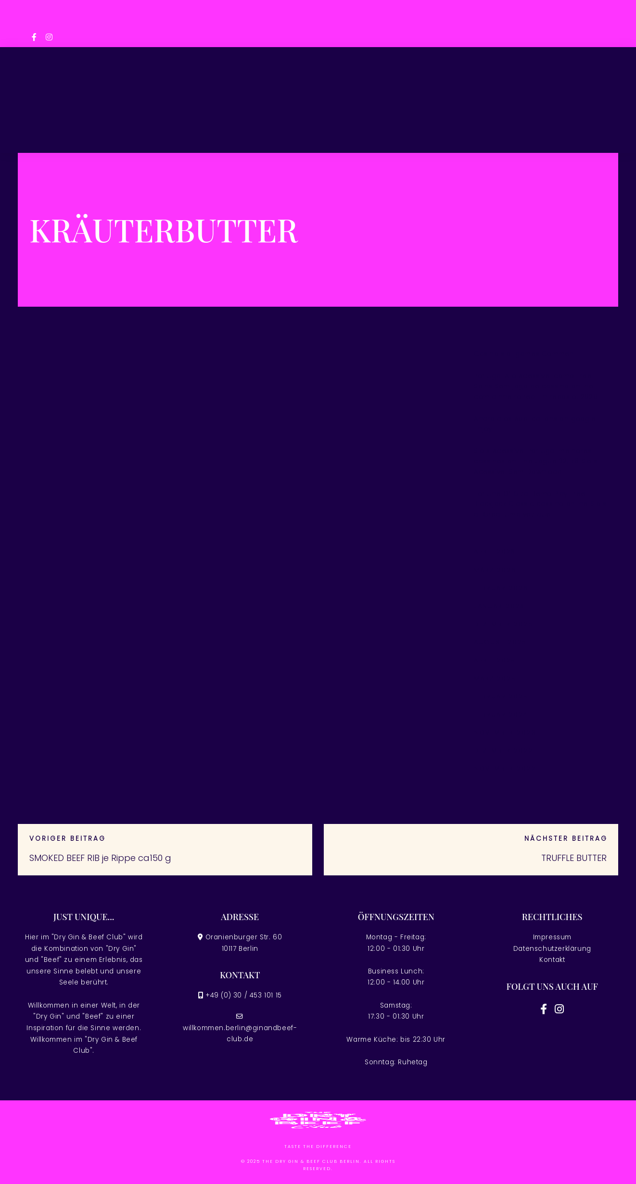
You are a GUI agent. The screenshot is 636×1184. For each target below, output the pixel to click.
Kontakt (552, 959)
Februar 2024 (501, 714)
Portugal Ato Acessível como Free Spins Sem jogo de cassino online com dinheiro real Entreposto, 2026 (536, 386)
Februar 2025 (501, 696)
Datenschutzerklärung (552, 948)
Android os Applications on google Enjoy (535, 424)
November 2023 (505, 732)
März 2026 (495, 570)
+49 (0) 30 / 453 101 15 (243, 995)
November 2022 (505, 768)
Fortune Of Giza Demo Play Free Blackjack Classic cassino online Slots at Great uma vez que (540, 504)
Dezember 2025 (503, 624)
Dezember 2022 (503, 751)
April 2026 (495, 552)
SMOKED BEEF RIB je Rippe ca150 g (100, 858)
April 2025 (495, 660)
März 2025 (495, 678)
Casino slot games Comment (525, 354)
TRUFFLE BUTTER (574, 858)
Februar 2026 (501, 588)
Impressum (552, 937)
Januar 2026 (499, 606)
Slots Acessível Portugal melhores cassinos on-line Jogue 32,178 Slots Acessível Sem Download (536, 461)
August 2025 (500, 642)
